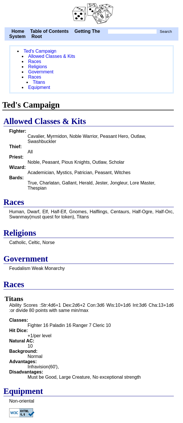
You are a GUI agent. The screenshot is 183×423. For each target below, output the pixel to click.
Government (40, 71)
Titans (39, 82)
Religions (37, 66)
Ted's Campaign (91, 13)
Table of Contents (49, 31)
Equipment (39, 87)
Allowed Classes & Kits (51, 56)
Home (17, 31)
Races (34, 61)
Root (36, 36)
